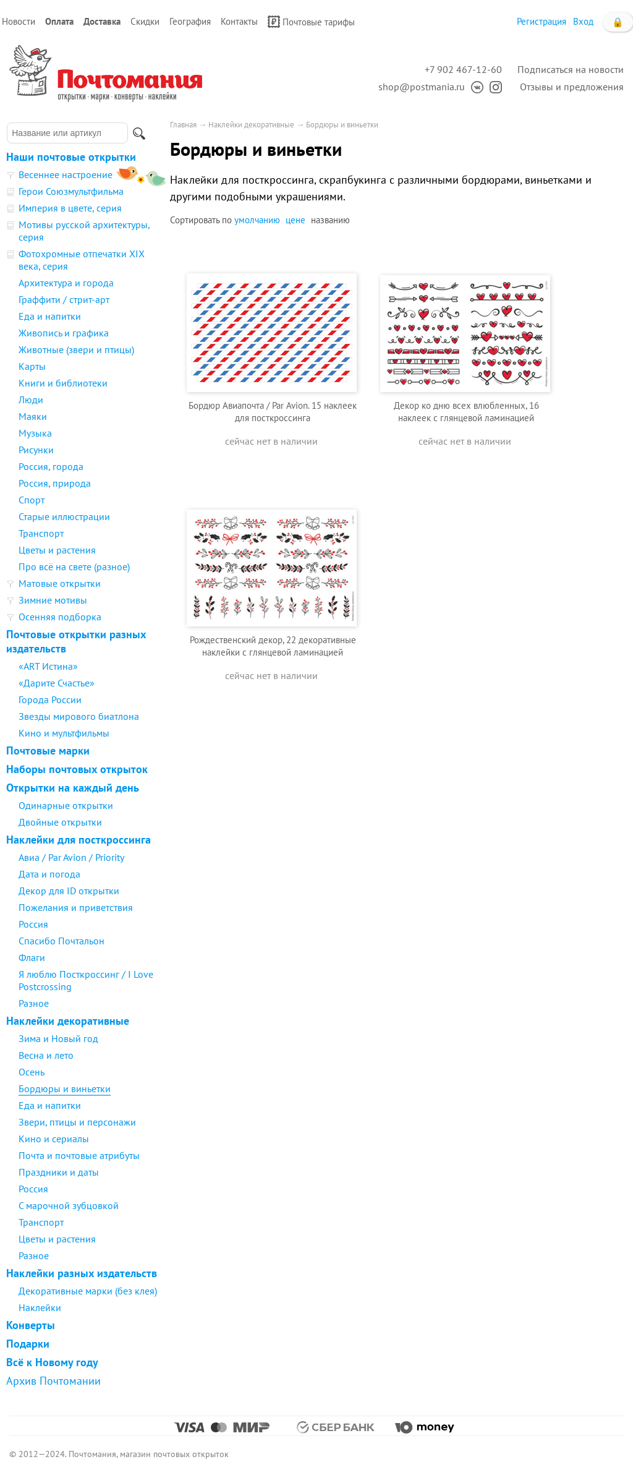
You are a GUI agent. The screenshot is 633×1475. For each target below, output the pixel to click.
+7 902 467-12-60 (463, 69)
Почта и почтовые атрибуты (79, 1155)
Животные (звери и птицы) (76, 349)
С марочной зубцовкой (69, 1205)
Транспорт (41, 533)
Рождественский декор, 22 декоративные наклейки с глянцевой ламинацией (273, 646)
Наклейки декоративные (67, 1021)
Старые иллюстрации (64, 516)
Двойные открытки (60, 822)
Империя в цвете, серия (70, 208)
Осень (32, 1072)
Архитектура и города (66, 282)
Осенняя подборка (60, 616)
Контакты (239, 21)
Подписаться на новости (570, 69)
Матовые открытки (60, 583)
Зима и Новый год (58, 1038)
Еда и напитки (50, 316)
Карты (32, 366)
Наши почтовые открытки (71, 157)
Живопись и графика (64, 333)
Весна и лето (46, 1055)
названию (330, 220)
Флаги (32, 957)
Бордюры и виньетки (65, 1088)
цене (295, 220)
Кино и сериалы (54, 1138)
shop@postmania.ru (421, 86)
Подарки (27, 1343)
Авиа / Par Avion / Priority (71, 857)
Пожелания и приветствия (76, 907)
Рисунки (36, 449)
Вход (583, 21)
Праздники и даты (59, 1172)
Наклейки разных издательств (81, 1273)
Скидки (144, 21)
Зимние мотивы (53, 600)
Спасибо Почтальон (61, 940)
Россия (33, 924)
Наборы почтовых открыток (77, 769)
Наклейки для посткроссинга (78, 839)
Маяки (33, 416)
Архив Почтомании (53, 1381)
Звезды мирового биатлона (79, 716)
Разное (34, 1003)
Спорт (32, 500)
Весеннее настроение (66, 174)
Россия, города (51, 466)
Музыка (35, 433)
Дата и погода (49, 874)
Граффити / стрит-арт (64, 299)
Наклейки (40, 1307)
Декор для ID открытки (69, 890)
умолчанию (257, 220)
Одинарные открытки (66, 805)
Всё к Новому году (52, 1362)
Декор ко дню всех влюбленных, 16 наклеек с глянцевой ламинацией (466, 412)
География (190, 21)
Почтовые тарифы (311, 21)
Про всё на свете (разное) (74, 566)
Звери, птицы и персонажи (77, 1122)
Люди (31, 399)
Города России (50, 699)
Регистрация (541, 21)
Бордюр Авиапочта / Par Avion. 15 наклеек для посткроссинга (273, 412)
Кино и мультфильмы (64, 733)
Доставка (102, 21)
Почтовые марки (48, 750)
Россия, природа (55, 483)
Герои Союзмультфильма (71, 191)
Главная (183, 124)
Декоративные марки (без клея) (88, 1291)
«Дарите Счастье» (57, 683)
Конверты (30, 1325)
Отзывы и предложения (572, 86)
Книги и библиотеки (63, 383)
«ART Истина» (48, 666)
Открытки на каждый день (72, 787)
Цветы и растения (57, 550)
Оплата (59, 21)
